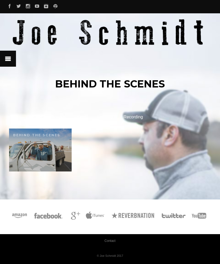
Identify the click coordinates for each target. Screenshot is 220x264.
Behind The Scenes (47, 117)
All (15, 117)
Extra (81, 117)
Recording (133, 117)
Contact (109, 241)
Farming (105, 117)
